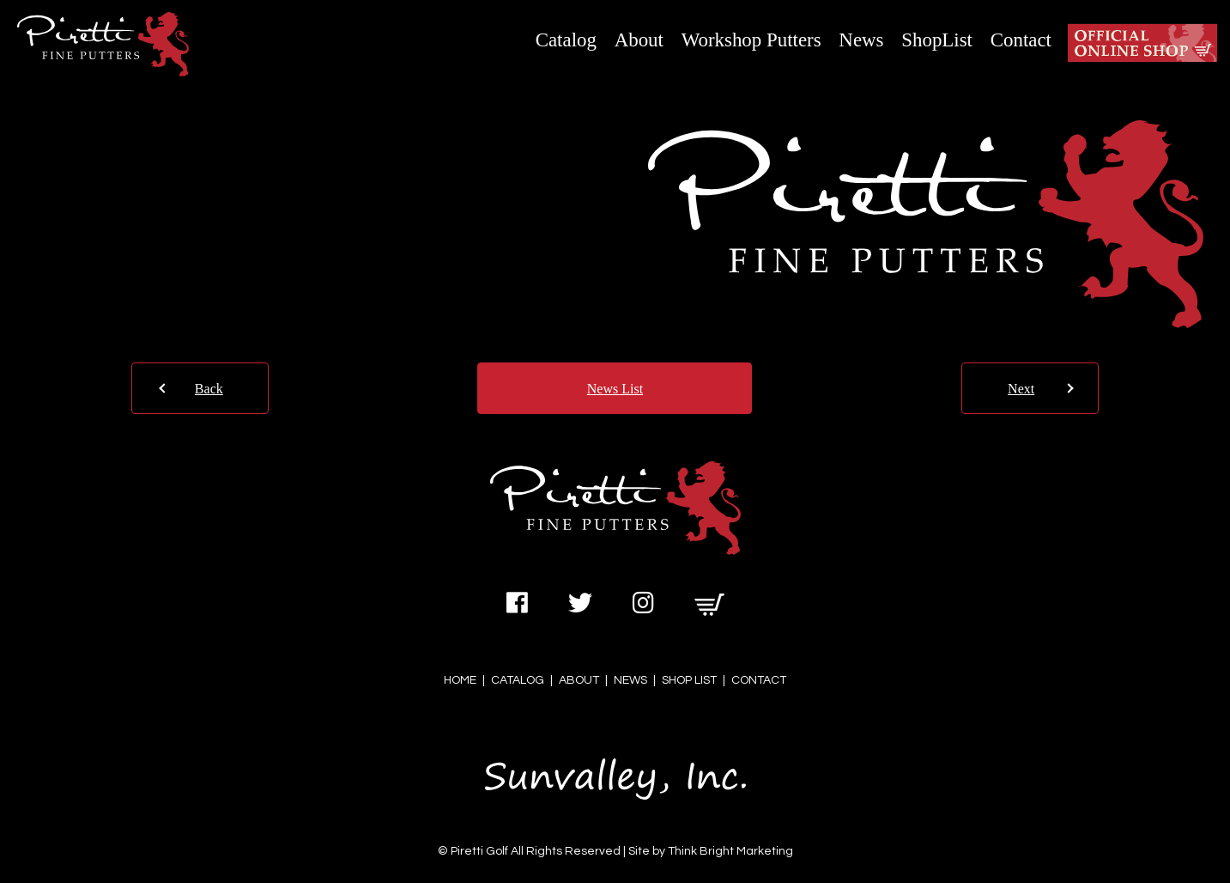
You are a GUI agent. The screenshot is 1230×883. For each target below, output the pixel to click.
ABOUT (579, 680)
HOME (460, 680)
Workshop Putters (751, 40)
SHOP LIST (689, 680)
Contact (1021, 40)
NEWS (630, 680)
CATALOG (517, 680)
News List (615, 388)
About (639, 40)
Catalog (566, 40)
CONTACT (758, 680)
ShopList (936, 40)
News (861, 40)
